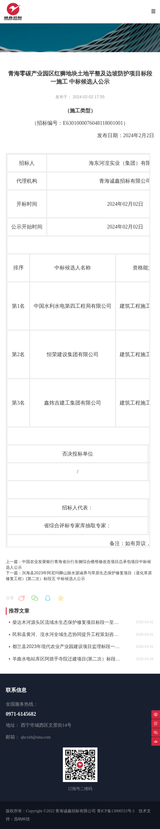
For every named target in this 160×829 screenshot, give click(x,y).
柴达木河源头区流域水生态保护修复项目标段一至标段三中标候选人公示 (66, 622)
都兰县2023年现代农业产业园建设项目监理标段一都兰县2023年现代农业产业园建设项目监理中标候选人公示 (66, 646)
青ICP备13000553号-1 (116, 811)
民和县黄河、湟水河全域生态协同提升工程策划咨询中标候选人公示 (66, 634)
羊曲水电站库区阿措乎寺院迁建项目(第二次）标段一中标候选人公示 (66, 658)
